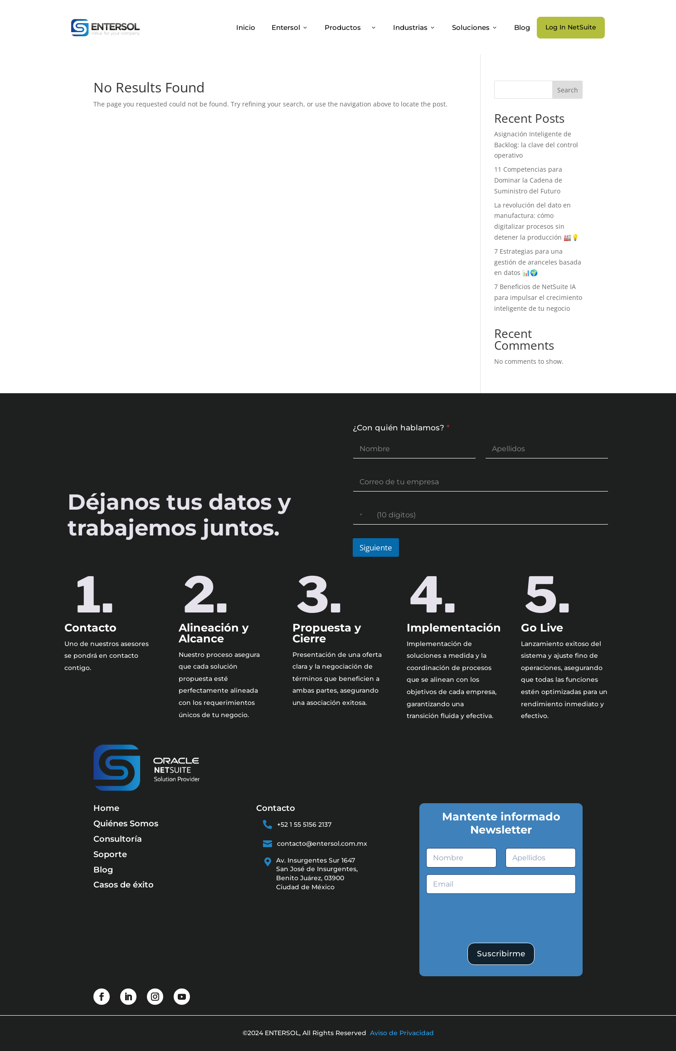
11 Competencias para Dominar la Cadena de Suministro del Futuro (528, 180)
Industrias (414, 27)
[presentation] (495, 939)
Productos (351, 27)
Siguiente (376, 547)
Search (567, 90)
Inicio (245, 27)
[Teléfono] (480, 515)
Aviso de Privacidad (402, 1033)
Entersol (290, 27)
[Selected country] (359, 515)
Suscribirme (501, 953)
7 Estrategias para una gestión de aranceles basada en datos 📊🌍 (537, 262)
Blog (522, 27)
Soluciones (475, 27)
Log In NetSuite (570, 27)
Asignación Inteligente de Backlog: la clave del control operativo (536, 145)
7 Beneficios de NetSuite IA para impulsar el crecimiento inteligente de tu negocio (538, 297)
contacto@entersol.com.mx (322, 843)
